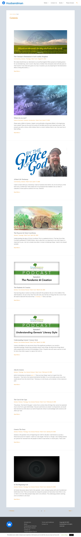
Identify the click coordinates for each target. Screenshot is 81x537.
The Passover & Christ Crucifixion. (25, 233)
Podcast (21, 402)
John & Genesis (19, 370)
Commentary (17, 59)
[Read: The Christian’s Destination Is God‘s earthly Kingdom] (40, 42)
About (25, 524)
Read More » (17, 72)
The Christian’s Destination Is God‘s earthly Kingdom (32, 57)
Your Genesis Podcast (25, 290)
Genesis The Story (20, 429)
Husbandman (18, 3)
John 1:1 (33, 375)
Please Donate (70, 3)
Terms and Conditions (48, 522)
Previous (11, 511)
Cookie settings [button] (64, 534)
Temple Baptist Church (30, 531)
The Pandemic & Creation (22, 288)
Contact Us (54, 3)
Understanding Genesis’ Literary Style (26, 340)
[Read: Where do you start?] (40, 100)
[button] (77, 3)
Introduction (33, 120)
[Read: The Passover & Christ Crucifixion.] (38, 218)
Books (61, 3)
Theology (29, 59)
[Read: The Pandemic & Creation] (36, 273)
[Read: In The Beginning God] (36, 469)
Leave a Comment (19, 120)
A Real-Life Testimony (21, 180)
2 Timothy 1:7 (38, 297)
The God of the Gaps (21, 400)
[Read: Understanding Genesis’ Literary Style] (36, 326)
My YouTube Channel (30, 528)
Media (45, 3)
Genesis (24, 59)
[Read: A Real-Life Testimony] (40, 162)
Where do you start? (20, 118)
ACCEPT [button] (71, 534)
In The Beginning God (21, 485)
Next (71, 511)
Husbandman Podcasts (30, 526)
